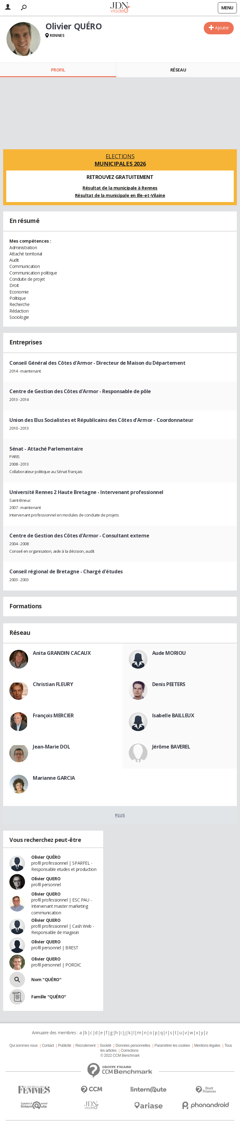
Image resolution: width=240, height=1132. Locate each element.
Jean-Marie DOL (51, 746)
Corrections (129, 1050)
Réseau (178, 70)
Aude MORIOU (169, 653)
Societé (105, 1045)
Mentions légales (207, 1045)
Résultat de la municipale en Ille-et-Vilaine (120, 195)
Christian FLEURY (53, 684)
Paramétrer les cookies (172, 1045)
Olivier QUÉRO (46, 857)
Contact (48, 1045)
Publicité (64, 1045)
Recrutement (85, 1045)
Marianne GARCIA (54, 777)
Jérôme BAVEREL (171, 746)
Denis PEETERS (169, 684)
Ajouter (222, 28)
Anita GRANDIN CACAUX (62, 653)
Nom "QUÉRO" (46, 979)
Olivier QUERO (46, 879)
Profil (58, 70)
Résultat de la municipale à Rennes (120, 188)
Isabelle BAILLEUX (173, 715)
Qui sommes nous (23, 1045)
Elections (120, 159)
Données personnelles (133, 1045)
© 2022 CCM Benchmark (119, 1055)
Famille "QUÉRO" (48, 997)
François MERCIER (53, 715)
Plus (120, 815)
